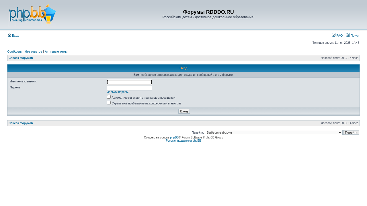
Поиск (352, 35)
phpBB (174, 137)
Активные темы (56, 51)
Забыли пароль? (118, 92)
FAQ (337, 35)
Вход (13, 35)
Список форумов (21, 58)
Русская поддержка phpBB (183, 140)
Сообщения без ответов (24, 51)
